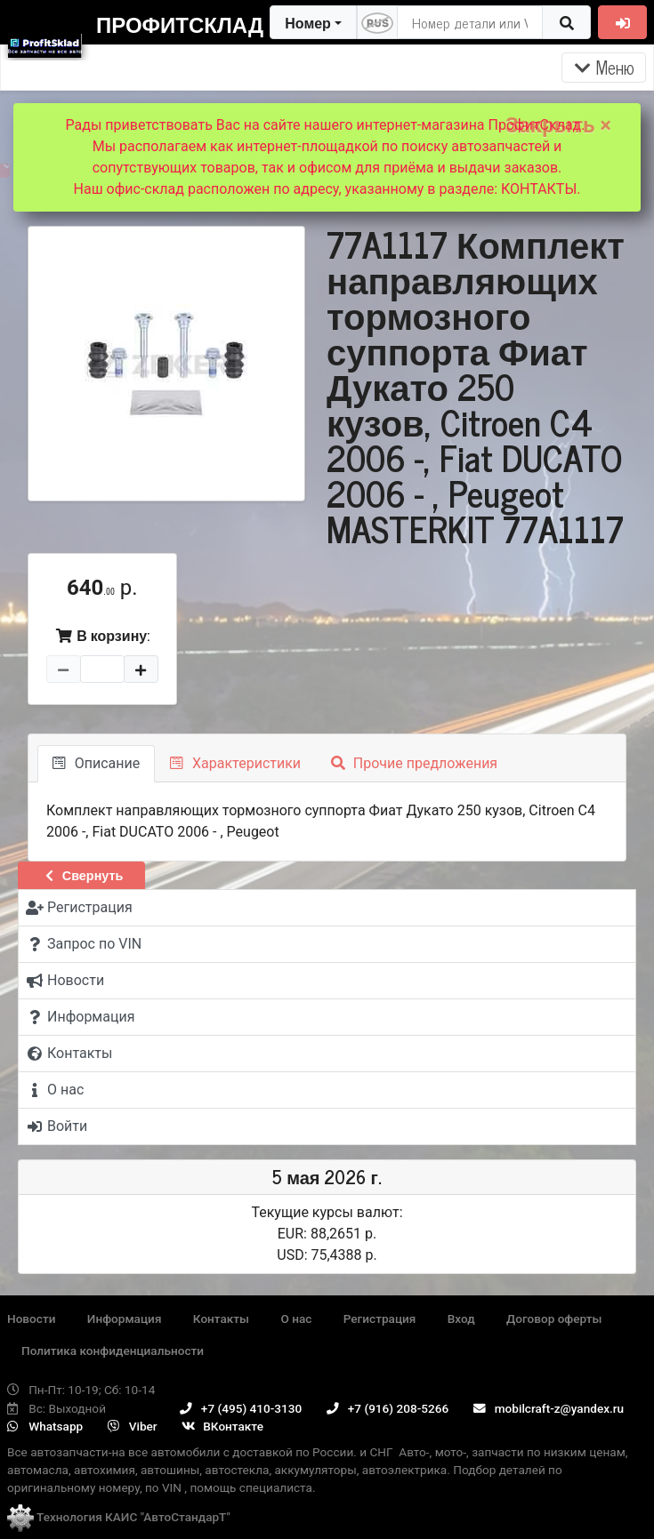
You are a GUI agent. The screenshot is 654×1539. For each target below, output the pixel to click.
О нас (295, 1318)
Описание (96, 763)
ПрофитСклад (179, 23)
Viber (132, 1426)
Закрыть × (558, 125)
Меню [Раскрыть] (603, 67)
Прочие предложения (414, 763)
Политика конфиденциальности (112, 1350)
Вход (461, 1318)
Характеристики (235, 763)
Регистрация (379, 1318)
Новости (31, 1318)
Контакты (221, 1318)
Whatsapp (45, 1426)
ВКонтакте (222, 1426)
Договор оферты (554, 1318)
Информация (124, 1318)
